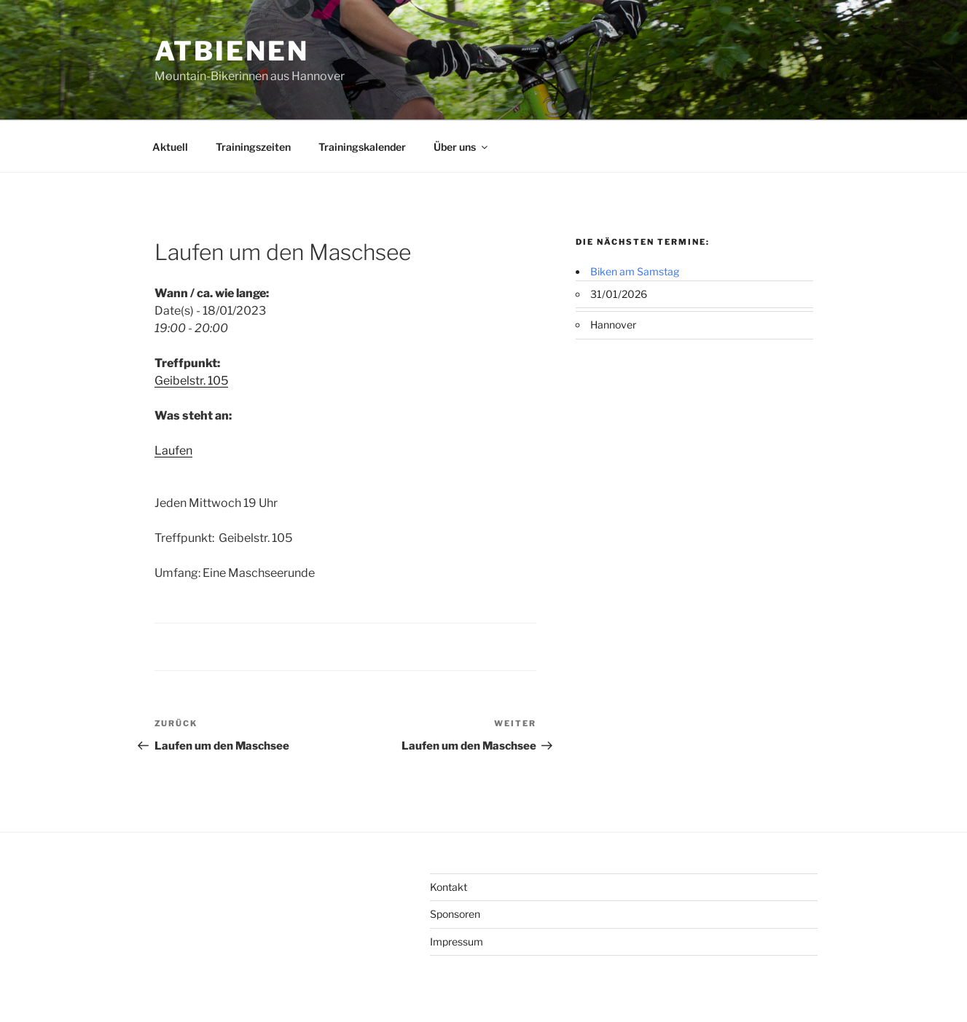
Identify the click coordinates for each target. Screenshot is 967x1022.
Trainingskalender (362, 147)
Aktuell (170, 147)
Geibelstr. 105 (191, 381)
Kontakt (448, 887)
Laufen (173, 450)
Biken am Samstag (634, 271)
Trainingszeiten (253, 147)
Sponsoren (455, 914)
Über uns (462, 147)
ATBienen (231, 51)
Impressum (456, 941)
